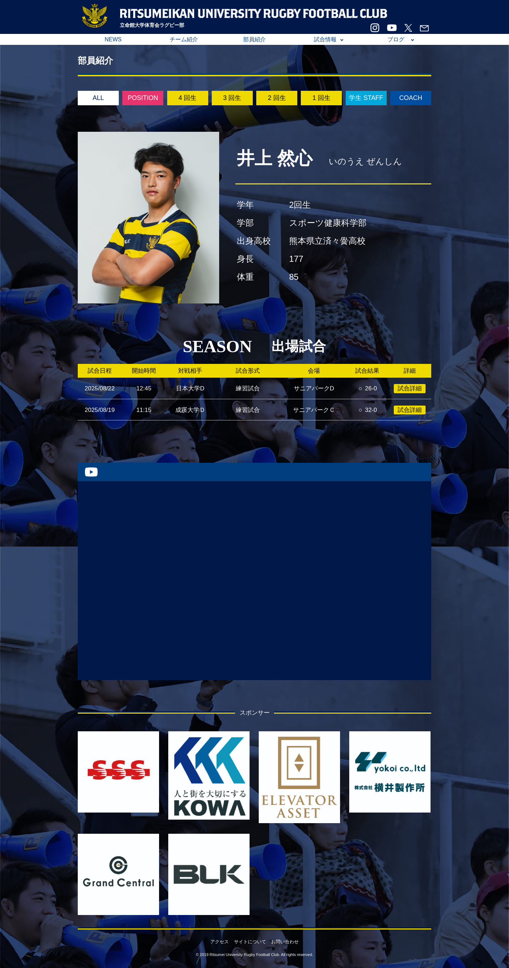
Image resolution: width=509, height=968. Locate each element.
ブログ (395, 39)
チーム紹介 (184, 39)
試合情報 (325, 39)
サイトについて (250, 941)
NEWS (113, 39)
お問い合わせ (285, 941)
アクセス (219, 941)
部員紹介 (254, 39)
